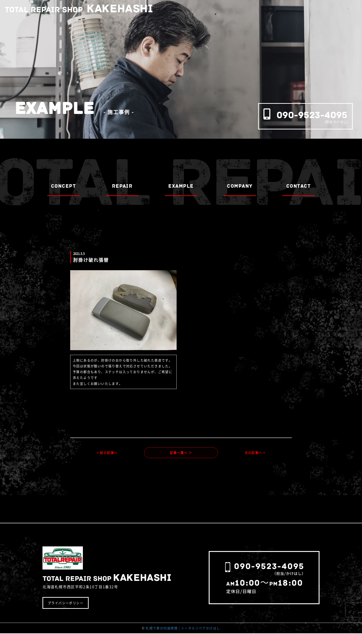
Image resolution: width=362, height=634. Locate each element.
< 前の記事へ (107, 452)
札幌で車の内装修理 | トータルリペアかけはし (183, 628)
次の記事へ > (254, 452)
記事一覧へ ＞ (181, 452)
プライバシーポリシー (65, 603)
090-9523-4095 (312, 115)
